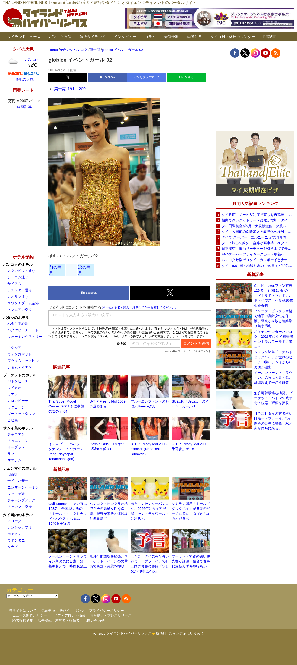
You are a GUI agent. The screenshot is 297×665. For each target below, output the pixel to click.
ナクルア (14, 348)
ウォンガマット (19, 354)
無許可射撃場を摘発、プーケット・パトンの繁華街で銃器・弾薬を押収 (109, 561)
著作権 (64, 610)
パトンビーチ (17, 381)
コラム (150, 37)
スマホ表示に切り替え (186, 633)
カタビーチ (16, 407)
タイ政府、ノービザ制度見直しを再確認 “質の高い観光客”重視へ (258, 215)
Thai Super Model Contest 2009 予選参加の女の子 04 (66, 406)
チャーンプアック (21, 500)
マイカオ (14, 388)
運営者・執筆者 (67, 620)
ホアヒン (14, 534)
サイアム (14, 284)
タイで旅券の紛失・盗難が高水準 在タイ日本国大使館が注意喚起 (258, 243)
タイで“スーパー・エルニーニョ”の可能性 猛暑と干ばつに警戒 (258, 237)
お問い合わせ (94, 620)
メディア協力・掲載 (69, 615)
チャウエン (16, 434)
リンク (79, 610)
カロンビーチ (17, 401)
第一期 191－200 (70, 89)
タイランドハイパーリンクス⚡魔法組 (136, 633)
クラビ (12, 547)
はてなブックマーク (146, 77)
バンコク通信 (60, 37)
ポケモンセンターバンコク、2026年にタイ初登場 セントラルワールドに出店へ (274, 339)
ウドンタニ (16, 540)
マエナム (14, 460)
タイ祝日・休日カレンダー (232, 37)
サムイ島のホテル (18, 428)
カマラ (12, 394)
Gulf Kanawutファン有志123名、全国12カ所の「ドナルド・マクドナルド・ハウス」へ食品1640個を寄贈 (67, 514)
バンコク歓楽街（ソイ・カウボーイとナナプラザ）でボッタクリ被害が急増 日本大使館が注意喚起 (258, 260)
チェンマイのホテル (19, 468)
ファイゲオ (16, 494)
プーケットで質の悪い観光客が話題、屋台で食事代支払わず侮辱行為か (191, 561)
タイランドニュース (24, 37)
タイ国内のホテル (18, 515)
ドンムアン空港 (19, 310)
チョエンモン (17, 441)
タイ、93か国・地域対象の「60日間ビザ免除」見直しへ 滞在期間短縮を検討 (258, 266)
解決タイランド (93, 37)
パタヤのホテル (16, 318)
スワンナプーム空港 (23, 303)
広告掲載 (45, 620)
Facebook (107, 77)
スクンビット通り (21, 271)
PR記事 (269, 37)
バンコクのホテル (18, 265)
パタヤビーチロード (23, 330)
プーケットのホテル (19, 375)
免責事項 (48, 610)
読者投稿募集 (22, 620)
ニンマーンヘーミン (23, 487)
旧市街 (12, 474)
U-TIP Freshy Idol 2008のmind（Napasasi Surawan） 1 (149, 449)
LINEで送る (186, 77)
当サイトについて (23, 610)
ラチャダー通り (19, 290)
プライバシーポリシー (106, 610)
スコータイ (16, 521)
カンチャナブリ (19, 527)
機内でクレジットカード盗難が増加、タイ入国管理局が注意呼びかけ (258, 220)
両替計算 (194, 37)
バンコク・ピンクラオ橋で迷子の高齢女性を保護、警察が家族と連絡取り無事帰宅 (273, 318)
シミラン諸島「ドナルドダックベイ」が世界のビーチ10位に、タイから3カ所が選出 (273, 359)
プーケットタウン (21, 414)
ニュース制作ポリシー (29, 615)
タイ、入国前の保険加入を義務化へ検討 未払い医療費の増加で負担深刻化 (258, 231)
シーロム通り (17, 277)
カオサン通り (17, 297)
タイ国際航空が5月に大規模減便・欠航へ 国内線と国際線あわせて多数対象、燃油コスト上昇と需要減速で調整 (258, 226)
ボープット (16, 447)
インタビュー (125, 37)
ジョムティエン (19, 367)
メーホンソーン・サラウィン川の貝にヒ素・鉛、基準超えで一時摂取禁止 (67, 561)
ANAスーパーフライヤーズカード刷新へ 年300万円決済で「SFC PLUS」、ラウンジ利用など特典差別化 (258, 254)
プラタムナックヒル (23, 360)
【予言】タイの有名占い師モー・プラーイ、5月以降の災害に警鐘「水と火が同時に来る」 (273, 420)
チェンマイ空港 (19, 507)
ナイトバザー (17, 481)
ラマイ (12, 454)
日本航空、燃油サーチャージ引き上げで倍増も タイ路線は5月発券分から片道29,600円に (258, 248)
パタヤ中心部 (17, 323)
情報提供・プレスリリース (111, 615)
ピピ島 (12, 420)
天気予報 (171, 37)
